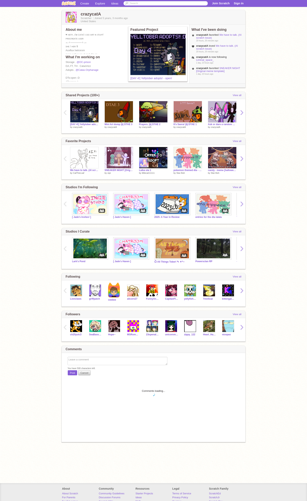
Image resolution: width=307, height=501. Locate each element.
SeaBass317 (95, 334)
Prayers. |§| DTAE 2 (149, 124)
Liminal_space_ (205, 59)
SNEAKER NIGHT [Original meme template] (218, 70)
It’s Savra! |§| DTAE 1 (185, 124)
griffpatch (94, 298)
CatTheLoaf (78, 173)
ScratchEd (215, 493)
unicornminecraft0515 (171, 334)
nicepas (226, 334)
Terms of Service (181, 493)
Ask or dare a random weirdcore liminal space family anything (222, 124)
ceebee (112, 299)
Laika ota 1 (145, 170)
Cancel (84, 372)
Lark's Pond (78, 261)
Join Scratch (221, 3)
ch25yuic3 (75, 334)
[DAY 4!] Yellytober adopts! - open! (151, 78)
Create (84, 3)
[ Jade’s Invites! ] (81, 217)
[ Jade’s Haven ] (122, 217)
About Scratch (70, 493)
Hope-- (112, 334)
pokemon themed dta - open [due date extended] (187, 170)
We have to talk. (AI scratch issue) (84, 170)
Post (72, 372)
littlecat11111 (148, 173)
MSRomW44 (133, 334)
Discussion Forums (109, 497)
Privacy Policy (180, 497)
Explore (100, 3)
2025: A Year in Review (167, 217)
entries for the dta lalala (208, 217)
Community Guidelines (111, 493)
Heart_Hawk (209, 334)
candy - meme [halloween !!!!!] (222, 170)
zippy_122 (189, 334)
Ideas (114, 3)
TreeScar (208, 298)
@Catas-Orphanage (87, 69)
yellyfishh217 (190, 298)
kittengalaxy (228, 298)
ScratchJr (214, 497)
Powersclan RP (203, 261)
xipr (109, 173)
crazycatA (77, 127)
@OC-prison (84, 62)
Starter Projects (144, 493)
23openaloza (152, 334)
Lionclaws (75, 298)
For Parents (68, 497)
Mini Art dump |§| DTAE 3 (118, 124)
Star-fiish (180, 173)
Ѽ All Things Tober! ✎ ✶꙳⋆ (169, 261)
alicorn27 (132, 298)
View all (237, 95)
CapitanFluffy (171, 298)
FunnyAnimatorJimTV (152, 298)
